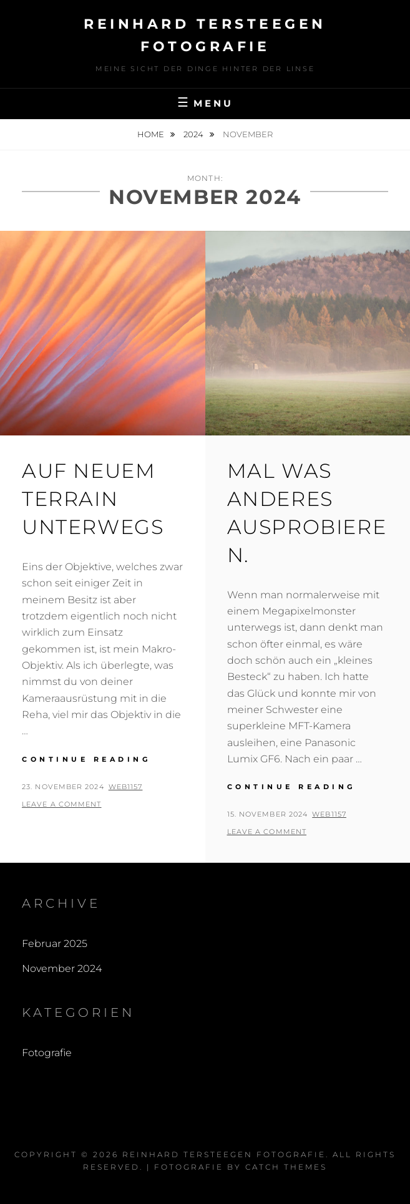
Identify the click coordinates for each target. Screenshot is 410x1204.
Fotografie (47, 1053)
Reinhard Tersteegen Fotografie (224, 1154)
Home (151, 134)
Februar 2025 (54, 943)
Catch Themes (286, 1167)
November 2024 (62, 968)
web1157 (126, 786)
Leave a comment (62, 804)
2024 (194, 134)
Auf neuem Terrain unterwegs (93, 499)
